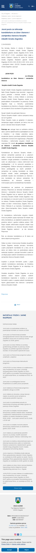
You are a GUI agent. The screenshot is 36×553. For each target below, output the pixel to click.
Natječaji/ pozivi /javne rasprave (11, 16)
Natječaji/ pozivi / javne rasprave (11, 18)
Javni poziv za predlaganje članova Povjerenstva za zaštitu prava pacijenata (15, 382)
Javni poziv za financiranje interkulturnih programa (15, 362)
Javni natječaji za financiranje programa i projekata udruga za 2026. (16, 389)
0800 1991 (24, 527)
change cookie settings (18, 544)
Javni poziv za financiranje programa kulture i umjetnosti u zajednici (17, 356)
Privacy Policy (5, 544)
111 (26, 525)
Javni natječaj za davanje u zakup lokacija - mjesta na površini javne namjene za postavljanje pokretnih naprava (16, 396)
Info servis (14, 13)
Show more (18, 488)
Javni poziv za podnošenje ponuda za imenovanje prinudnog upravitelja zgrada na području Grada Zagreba (17, 404)
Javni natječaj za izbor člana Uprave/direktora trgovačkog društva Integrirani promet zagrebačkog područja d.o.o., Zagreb (17, 467)
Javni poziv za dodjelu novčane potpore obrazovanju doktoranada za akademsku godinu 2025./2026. (16, 426)
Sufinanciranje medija (10, 324)
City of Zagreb (5, 13)
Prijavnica (4, 294)
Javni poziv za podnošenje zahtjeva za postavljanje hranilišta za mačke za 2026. (16, 329)
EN (33, 6)
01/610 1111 (12, 525)
